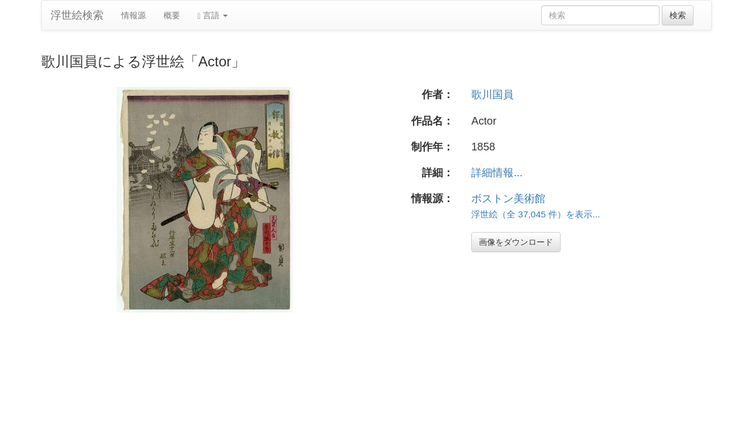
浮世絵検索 (77, 15)
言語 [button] (213, 16)
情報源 (133, 15)
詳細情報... (496, 173)
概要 (172, 15)
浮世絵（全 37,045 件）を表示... (535, 214)
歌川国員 (492, 94)
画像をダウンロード (516, 242)
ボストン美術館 (508, 198)
